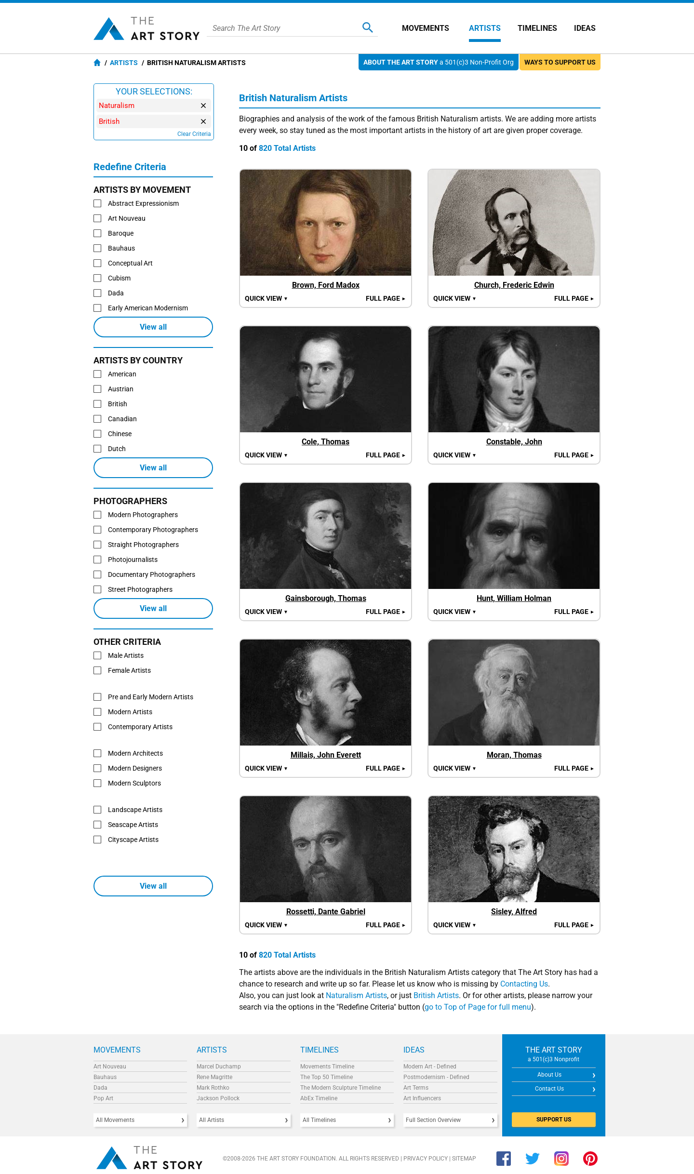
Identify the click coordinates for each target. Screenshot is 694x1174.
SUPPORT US (553, 1119)
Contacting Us (524, 983)
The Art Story (146, 28)
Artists (485, 28)
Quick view (266, 298)
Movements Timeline (327, 1066)
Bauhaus (105, 1077)
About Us (549, 1074)
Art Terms (415, 1087)
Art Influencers (422, 1098)
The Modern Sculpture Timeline (340, 1087)
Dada (100, 1087)
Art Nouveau (109, 1066)
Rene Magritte (214, 1077)
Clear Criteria (194, 134)
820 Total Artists (287, 148)
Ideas (585, 28)
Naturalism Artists (356, 995)
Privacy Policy (425, 1158)
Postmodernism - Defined (436, 1077)
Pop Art (103, 1098)
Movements (425, 28)
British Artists (436, 995)
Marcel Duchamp (219, 1066)
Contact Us (549, 1088)
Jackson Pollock (218, 1098)
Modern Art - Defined (429, 1066)
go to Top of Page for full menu (478, 1007)
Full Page (386, 298)
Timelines (537, 28)
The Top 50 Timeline (326, 1077)
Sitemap (464, 1158)
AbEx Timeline (318, 1098)
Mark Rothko (213, 1087)
